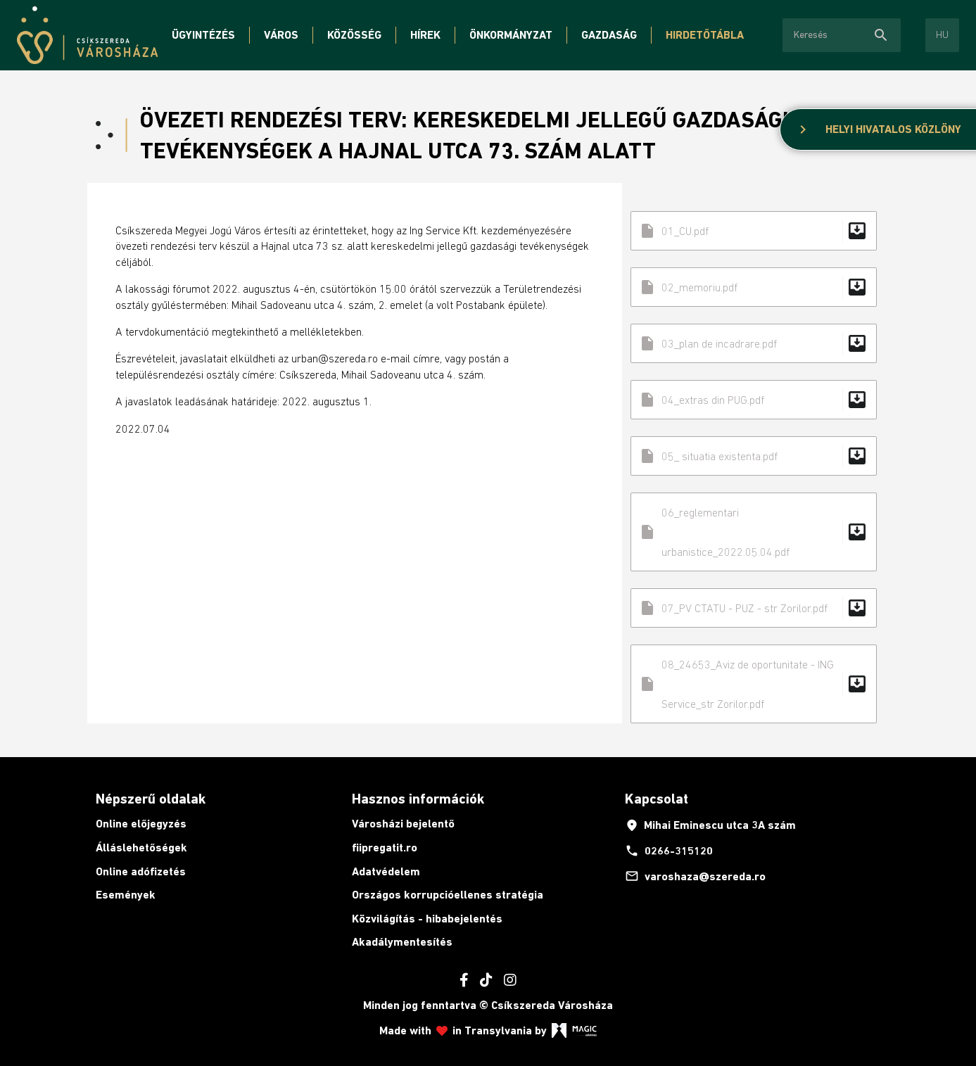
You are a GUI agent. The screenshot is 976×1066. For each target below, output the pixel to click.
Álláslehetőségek (141, 847)
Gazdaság (609, 35)
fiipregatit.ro (384, 847)
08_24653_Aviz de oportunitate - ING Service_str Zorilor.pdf (753, 684)
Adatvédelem (386, 871)
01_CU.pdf (753, 231)
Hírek (425, 35)
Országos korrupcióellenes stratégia (447, 894)
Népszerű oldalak (150, 798)
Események (126, 894)
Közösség (354, 35)
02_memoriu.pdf (753, 287)
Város (281, 35)
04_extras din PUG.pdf (753, 399)
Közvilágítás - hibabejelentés (427, 918)
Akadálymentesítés (402, 941)
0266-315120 (669, 851)
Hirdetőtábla (705, 35)
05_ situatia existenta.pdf (753, 456)
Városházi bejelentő (403, 823)
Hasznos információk (418, 798)
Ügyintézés (203, 35)
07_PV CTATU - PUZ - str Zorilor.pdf (753, 608)
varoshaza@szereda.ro (695, 876)
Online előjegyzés (141, 823)
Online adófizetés (141, 871)
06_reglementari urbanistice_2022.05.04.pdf (753, 532)
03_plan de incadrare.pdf (753, 343)
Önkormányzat (510, 35)
